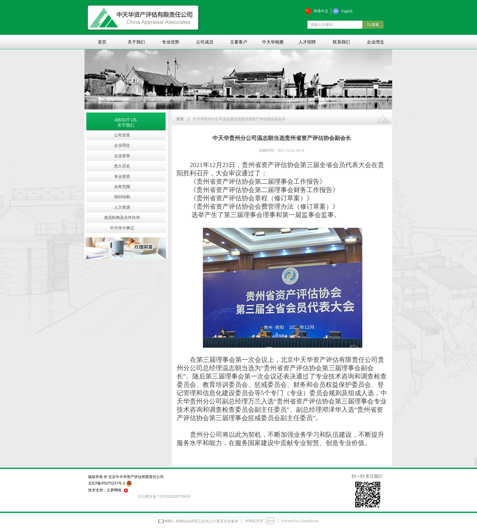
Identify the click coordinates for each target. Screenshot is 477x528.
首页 (180, 119)
